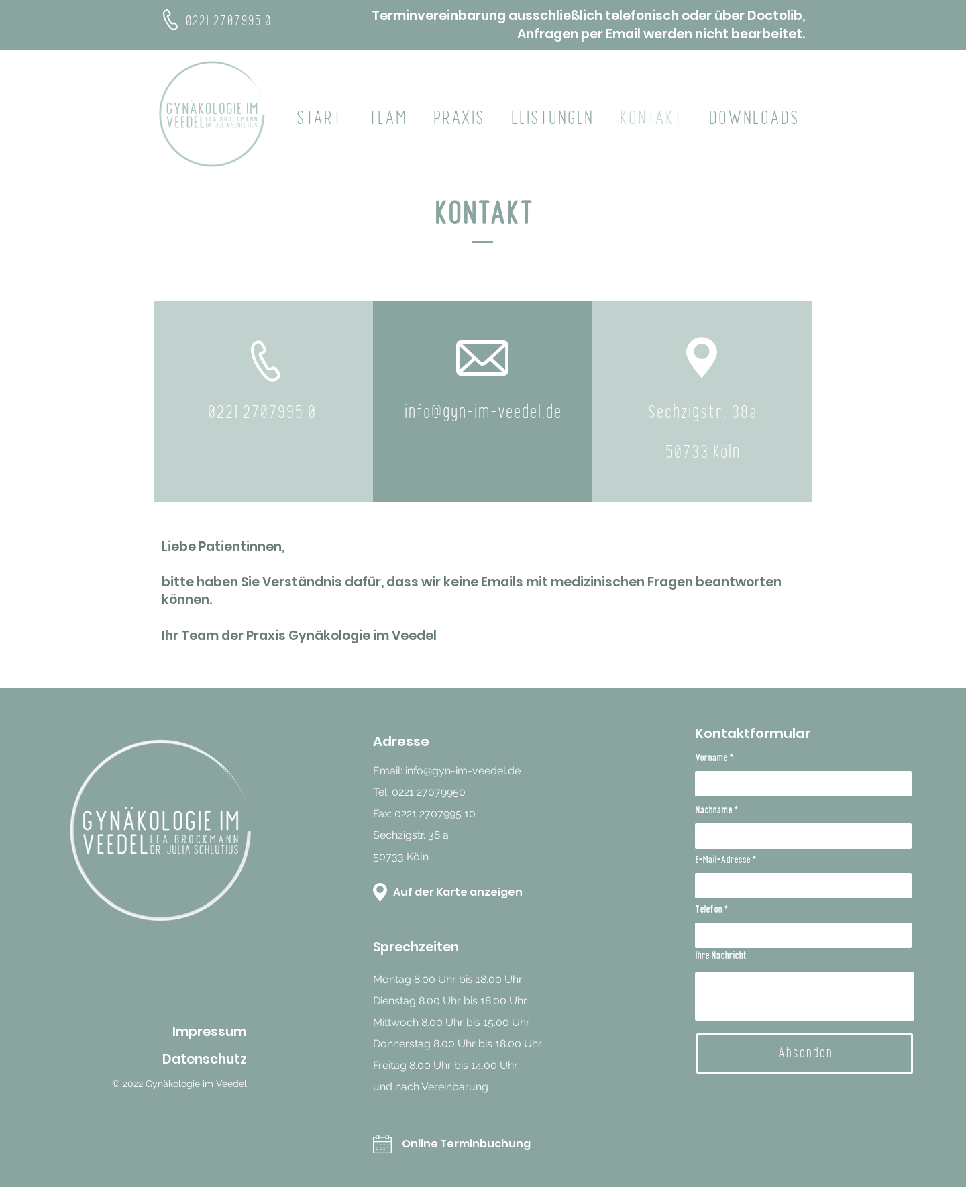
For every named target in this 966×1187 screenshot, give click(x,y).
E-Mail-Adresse (722, 860)
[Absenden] (804, 1053)
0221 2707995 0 (229, 21)
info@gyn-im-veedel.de (463, 770)
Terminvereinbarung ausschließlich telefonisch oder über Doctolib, (588, 16)
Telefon (708, 910)
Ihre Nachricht (721, 956)
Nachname (713, 810)
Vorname (711, 758)
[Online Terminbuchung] (478, 1144)
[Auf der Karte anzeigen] (462, 892)
